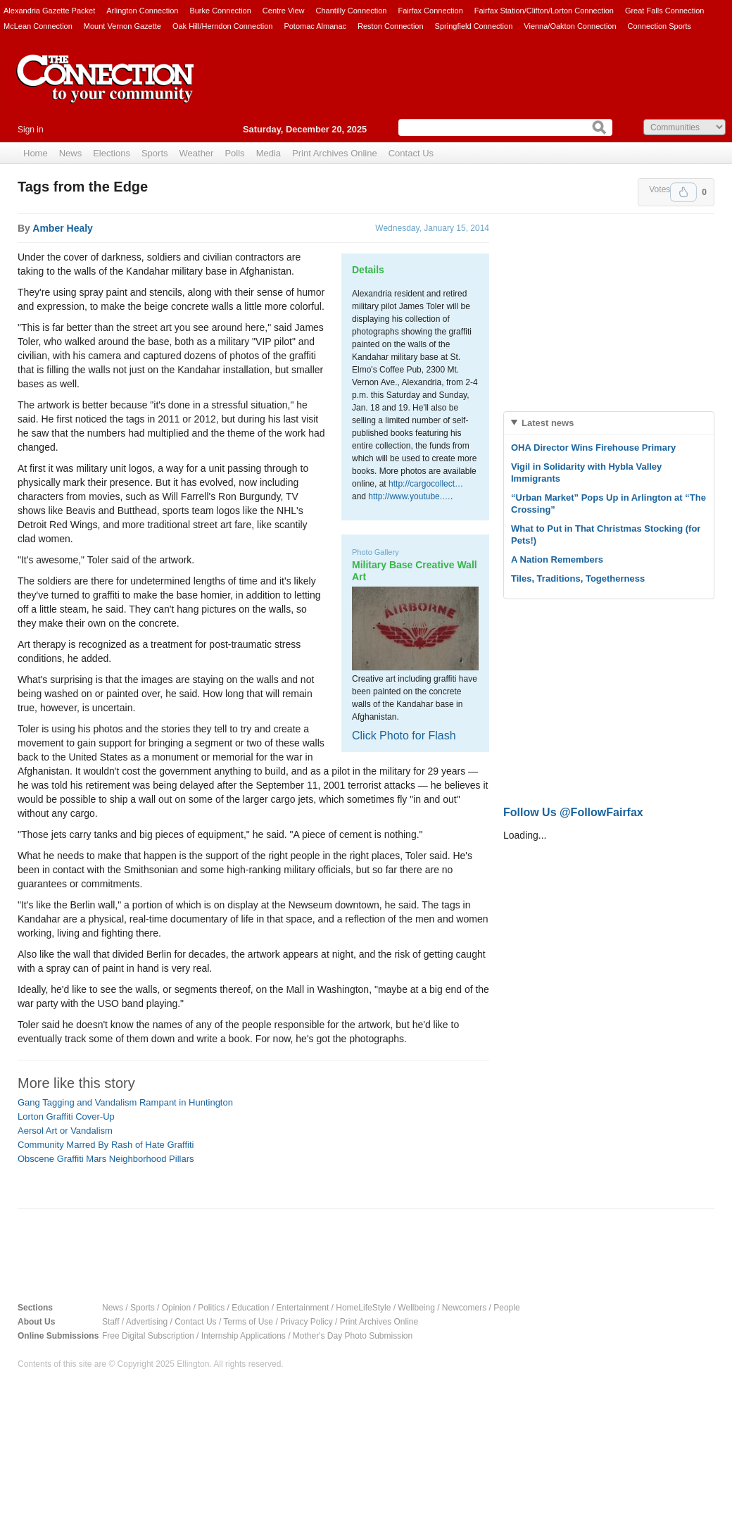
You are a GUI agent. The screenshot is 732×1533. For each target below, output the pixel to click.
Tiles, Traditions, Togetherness (578, 578)
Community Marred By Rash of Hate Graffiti (106, 1144)
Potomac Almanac (315, 26)
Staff (110, 1322)
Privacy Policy (306, 1322)
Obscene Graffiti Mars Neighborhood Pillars (106, 1158)
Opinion (176, 1308)
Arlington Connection (142, 10)
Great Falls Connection (665, 10)
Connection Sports (660, 26)
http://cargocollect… (426, 484)
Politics (211, 1308)
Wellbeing (416, 1308)
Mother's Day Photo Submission (352, 1336)
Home (35, 153)
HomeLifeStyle (363, 1308)
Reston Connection (391, 26)
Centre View (284, 10)
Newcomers (464, 1308)
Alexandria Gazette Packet (49, 10)
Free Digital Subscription (148, 1336)
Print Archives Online (334, 153)
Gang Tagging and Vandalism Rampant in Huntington (125, 1102)
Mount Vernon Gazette (122, 26)
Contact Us (411, 153)
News (70, 153)
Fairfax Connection (430, 10)
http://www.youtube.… (409, 496)
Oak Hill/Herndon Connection (222, 26)
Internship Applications (243, 1336)
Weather (196, 153)
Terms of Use (248, 1322)
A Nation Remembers (557, 559)
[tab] (609, 423)
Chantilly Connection (351, 10)
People (506, 1308)
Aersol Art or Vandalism (65, 1130)
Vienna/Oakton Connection (570, 26)
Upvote (683, 192)
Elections (111, 153)
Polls (234, 153)
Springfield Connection (474, 26)
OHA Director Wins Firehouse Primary (593, 447)
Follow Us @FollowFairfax (573, 812)
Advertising (147, 1322)
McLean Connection (38, 26)
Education (250, 1308)
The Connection (105, 89)
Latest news (548, 423)
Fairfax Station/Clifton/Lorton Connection (544, 10)
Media (268, 153)
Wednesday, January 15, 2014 (432, 228)
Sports (154, 153)
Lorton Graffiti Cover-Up (66, 1116)
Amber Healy (62, 228)
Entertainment (303, 1308)
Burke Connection (220, 10)
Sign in (31, 129)
